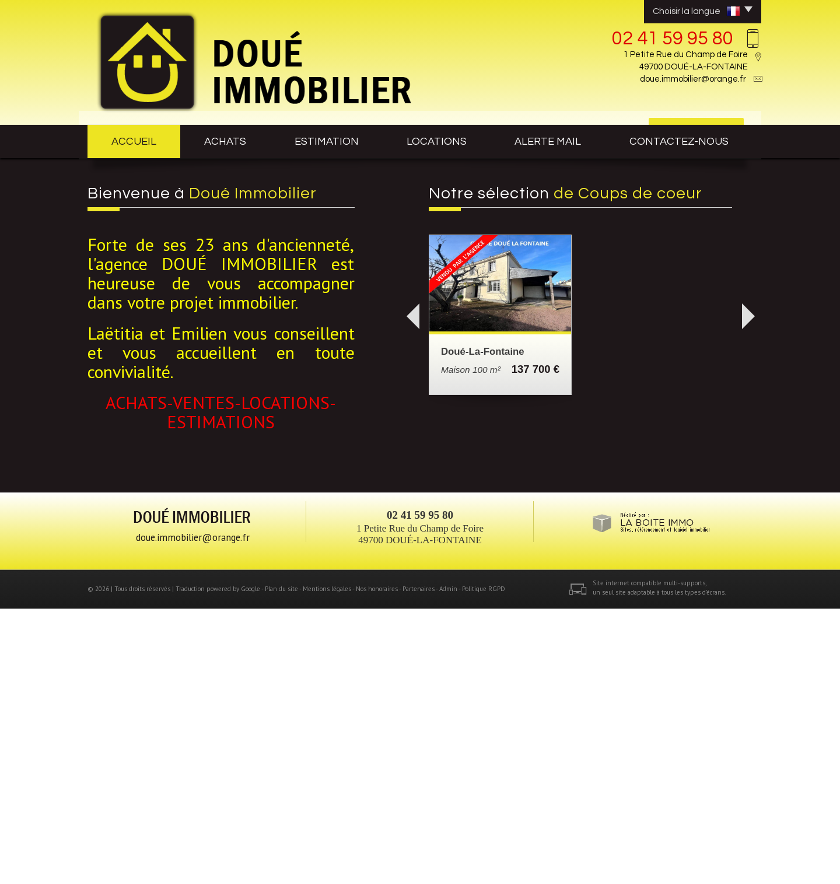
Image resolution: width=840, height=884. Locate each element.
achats (225, 141)
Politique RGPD (483, 865)
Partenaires (418, 865)
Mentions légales (327, 865)
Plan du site (281, 865)
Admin (448, 865)
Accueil (133, 141)
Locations (437, 141)
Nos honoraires (377, 865)
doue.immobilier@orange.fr (693, 79)
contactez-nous (679, 141)
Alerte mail (547, 141)
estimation (327, 141)
